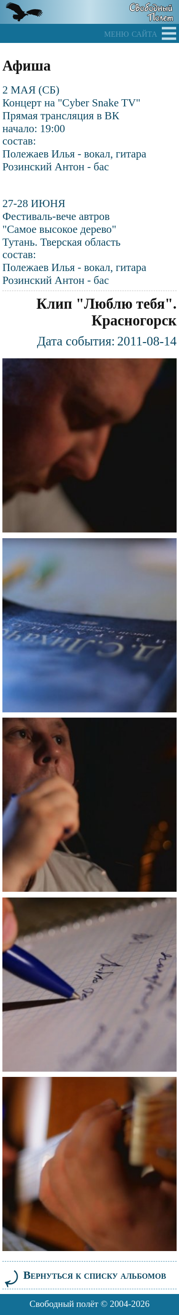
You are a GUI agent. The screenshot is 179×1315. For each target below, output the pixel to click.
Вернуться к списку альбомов (84, 1275)
